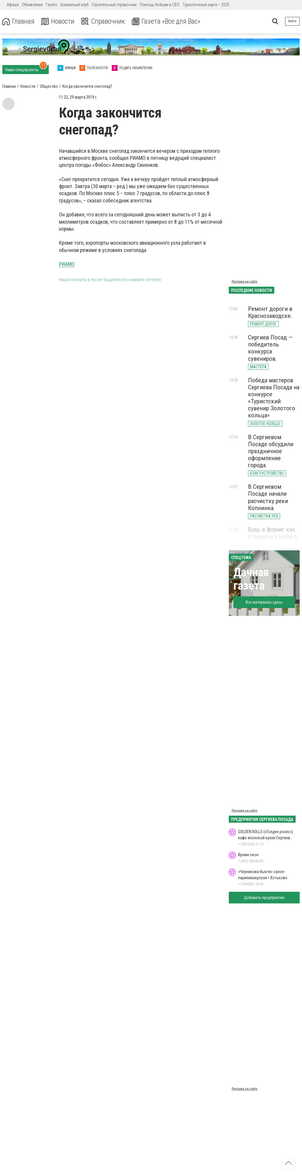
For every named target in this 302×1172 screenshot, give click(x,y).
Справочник (103, 21)
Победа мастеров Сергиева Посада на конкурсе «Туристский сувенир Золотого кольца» (273, 398)
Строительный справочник (114, 4)
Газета (51, 4)
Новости (57, 21)
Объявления (32, 4)
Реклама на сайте (244, 281)
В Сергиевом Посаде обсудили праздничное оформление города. (270, 451)
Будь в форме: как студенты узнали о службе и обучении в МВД (272, 540)
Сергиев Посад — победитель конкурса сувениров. (270, 348)
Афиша (13, 4)
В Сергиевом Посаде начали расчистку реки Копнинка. (268, 497)
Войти (292, 21)
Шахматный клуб (74, 4)
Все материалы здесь (264, 602)
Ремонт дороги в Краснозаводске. (270, 312)
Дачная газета (251, 579)
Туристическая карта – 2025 (206, 4)
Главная (18, 21)
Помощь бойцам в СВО (159, 4)
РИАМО (67, 264)
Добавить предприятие (264, 897)
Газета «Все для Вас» (166, 21)
